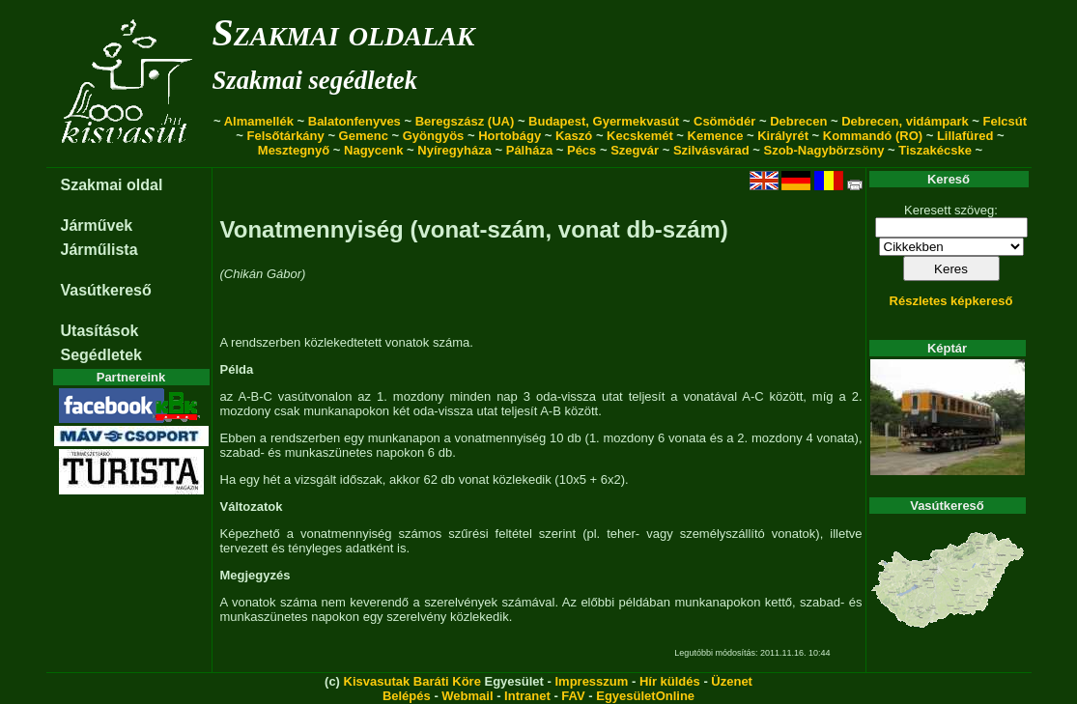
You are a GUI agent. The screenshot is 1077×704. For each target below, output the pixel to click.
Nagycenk (373, 150)
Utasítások (100, 331)
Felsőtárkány (286, 135)
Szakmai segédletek (315, 80)
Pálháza (529, 150)
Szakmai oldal (112, 185)
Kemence (716, 135)
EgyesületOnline (645, 696)
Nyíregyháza (454, 150)
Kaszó (573, 135)
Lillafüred (965, 135)
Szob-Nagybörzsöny (823, 150)
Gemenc (363, 135)
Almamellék (259, 121)
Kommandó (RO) (872, 135)
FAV (572, 696)
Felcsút (1005, 121)
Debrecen (798, 121)
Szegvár (634, 150)
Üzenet (731, 681)
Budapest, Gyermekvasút (603, 121)
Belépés (407, 696)
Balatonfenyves (354, 121)
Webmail (467, 696)
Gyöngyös (434, 135)
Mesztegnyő (293, 150)
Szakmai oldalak (344, 32)
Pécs (581, 150)
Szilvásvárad (711, 150)
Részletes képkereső (951, 301)
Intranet (527, 696)
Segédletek (101, 355)
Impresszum (591, 681)
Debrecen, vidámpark (905, 121)
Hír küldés (669, 681)
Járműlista (99, 249)
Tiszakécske (935, 150)
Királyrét (782, 135)
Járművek (97, 225)
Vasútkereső (106, 290)
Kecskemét (640, 135)
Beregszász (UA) (465, 121)
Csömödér (724, 121)
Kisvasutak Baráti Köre (412, 681)
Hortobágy (509, 135)
